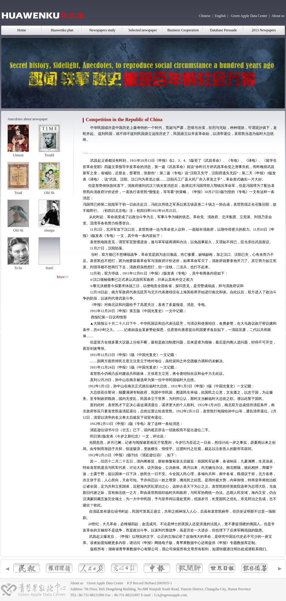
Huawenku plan (62, 30)
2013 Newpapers (264, 30)
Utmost (18, 155)
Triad (18, 193)
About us (278, 16)
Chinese (205, 16)
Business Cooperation (183, 30)
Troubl (49, 155)
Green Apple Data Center (249, 16)
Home (21, 30)
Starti (49, 268)
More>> (62, 277)
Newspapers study (102, 30)
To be (18, 268)
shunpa (49, 230)
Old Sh (49, 193)
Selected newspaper (143, 30)
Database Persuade (223, 30)
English (220, 16)
